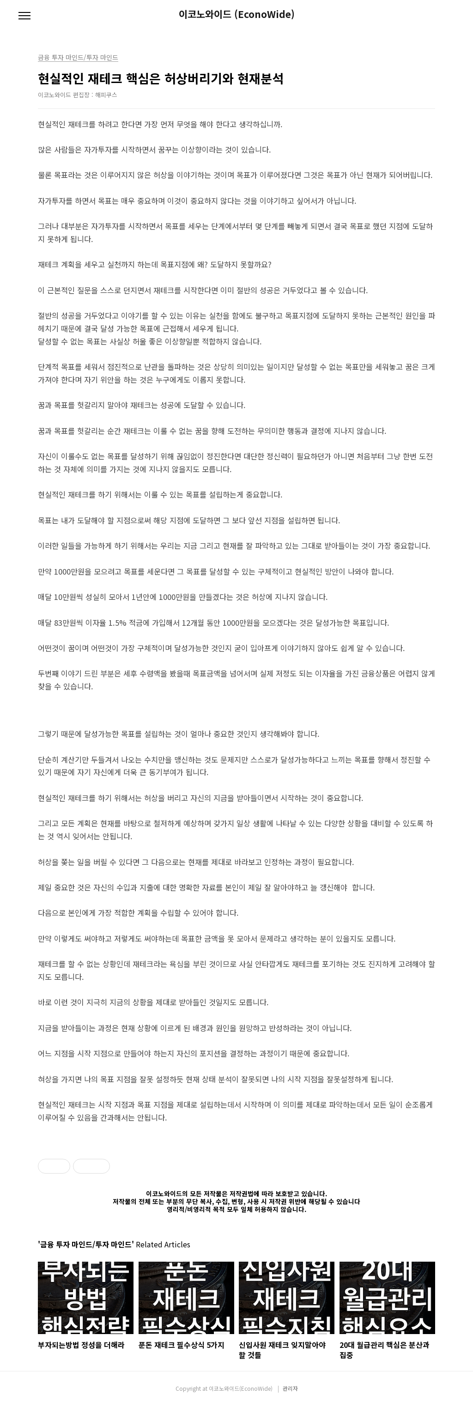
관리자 (290, 1388)
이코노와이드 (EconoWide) (237, 14)
